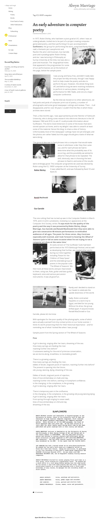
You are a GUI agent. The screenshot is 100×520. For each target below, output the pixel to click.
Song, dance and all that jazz (13, 74)
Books (12, 18)
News (10, 41)
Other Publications (16, 25)
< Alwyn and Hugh (10, 5)
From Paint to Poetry (17, 21)
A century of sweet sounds (13, 85)
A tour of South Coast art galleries (15, 90)
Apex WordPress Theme (43, 517)
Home (10, 8)
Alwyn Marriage (82, 5)
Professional (12, 36)
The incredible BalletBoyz (13, 79)
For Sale (11, 50)
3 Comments (39, 492)
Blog (10, 28)
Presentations (13, 45)
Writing (11, 11)
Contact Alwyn (13, 53)
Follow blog (14, 31)
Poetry (13, 15)
